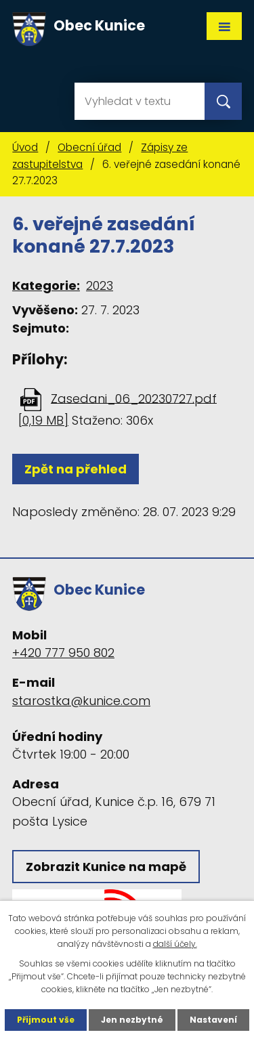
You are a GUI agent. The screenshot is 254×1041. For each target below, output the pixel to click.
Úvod (25, 147)
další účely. (175, 944)
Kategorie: (46, 285)
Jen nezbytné (132, 1019)
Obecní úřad (89, 147)
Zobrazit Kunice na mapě (106, 866)
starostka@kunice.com (81, 700)
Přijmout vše (46, 1019)
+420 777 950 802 (63, 652)
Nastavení (213, 1019)
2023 (99, 285)
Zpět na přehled (75, 469)
